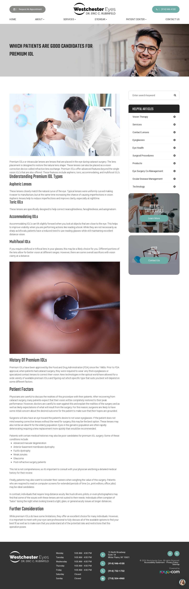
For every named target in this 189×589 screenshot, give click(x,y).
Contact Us (173, 19)
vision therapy (140, 116)
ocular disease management (147, 178)
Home (12, 19)
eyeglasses (139, 140)
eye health (138, 147)
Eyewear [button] (101, 19)
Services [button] (69, 19)
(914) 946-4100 (166, 9)
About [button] (39, 19)
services (137, 124)
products (137, 163)
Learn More (154, 218)
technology (139, 186)
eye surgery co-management (148, 171)
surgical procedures (143, 155)
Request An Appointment (27, 9)
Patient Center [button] (136, 19)
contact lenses (141, 132)
